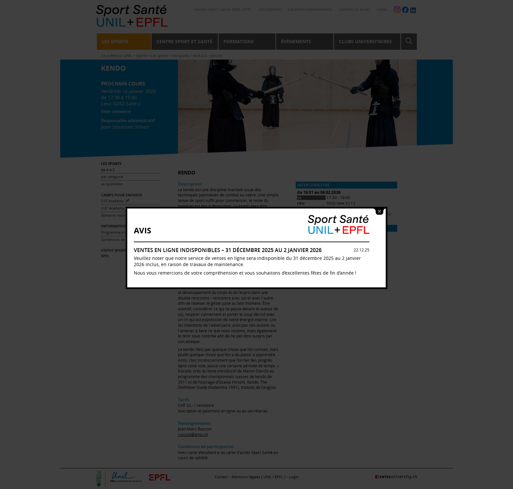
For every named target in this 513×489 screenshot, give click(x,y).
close (379, 201)
